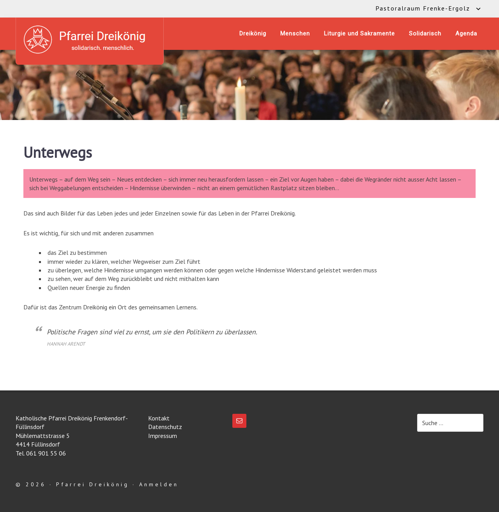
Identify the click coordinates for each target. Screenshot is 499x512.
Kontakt (159, 418)
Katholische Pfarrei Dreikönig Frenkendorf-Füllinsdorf (90, 39)
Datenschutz (165, 427)
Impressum (162, 436)
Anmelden (159, 484)
